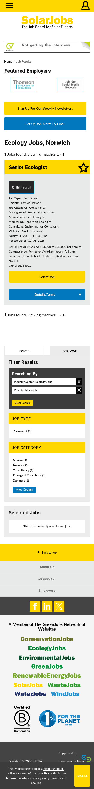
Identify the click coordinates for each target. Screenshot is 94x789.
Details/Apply (44, 294)
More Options (24, 489)
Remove (79, 381)
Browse (69, 351)
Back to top (49, 552)
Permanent (22, 431)
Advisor (20, 460)
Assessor (21, 465)
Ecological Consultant (29, 475)
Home (8, 61)
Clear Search (22, 402)
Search (24, 351)
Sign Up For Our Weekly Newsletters (45, 108)
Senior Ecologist (28, 167)
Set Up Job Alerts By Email (45, 124)
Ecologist (21, 480)
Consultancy (23, 470)
